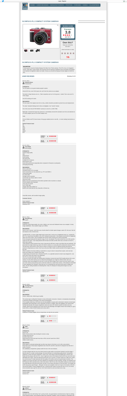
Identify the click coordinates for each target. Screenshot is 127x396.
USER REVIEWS (42, 5)
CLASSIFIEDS (94, 5)
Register (64, 1)
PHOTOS (69, 5)
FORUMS (77, 5)
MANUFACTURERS (57, 5)
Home (32, 5)
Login (59, 1)
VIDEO (85, 5)
